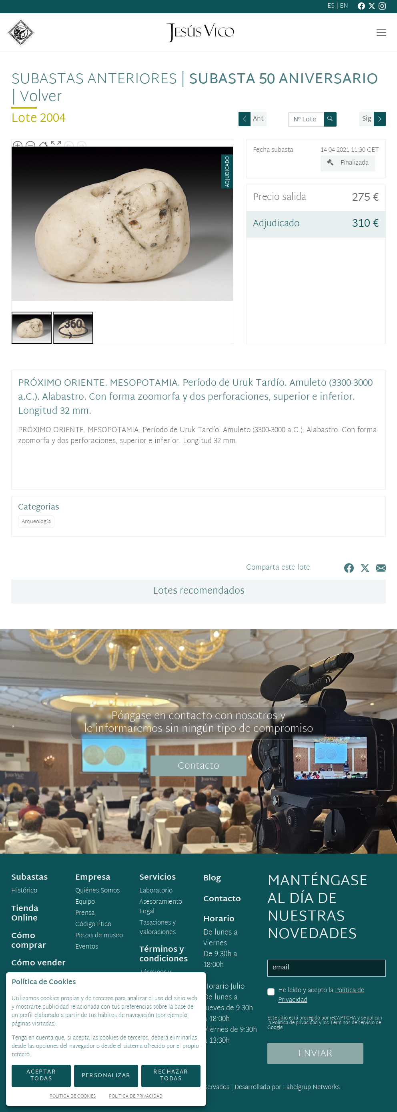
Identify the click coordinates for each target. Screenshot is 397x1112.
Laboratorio (155, 891)
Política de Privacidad (135, 1097)
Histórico (24, 891)
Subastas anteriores (94, 79)
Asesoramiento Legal (160, 907)
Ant (258, 119)
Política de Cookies (73, 1097)
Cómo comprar (28, 941)
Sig (366, 119)
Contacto (198, 766)
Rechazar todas (170, 1075)
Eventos (86, 947)
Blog (212, 878)
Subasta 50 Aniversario (283, 79)
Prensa (84, 913)
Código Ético (93, 925)
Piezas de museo (99, 936)
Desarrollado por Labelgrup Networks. (288, 1088)
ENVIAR (315, 1054)
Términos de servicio (352, 1023)
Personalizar (106, 1076)
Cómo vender (38, 963)
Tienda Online (24, 913)
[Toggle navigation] (381, 32)
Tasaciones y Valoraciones (157, 928)
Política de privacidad (295, 1023)
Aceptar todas (41, 1075)
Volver (41, 97)
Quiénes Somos (97, 891)
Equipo (85, 902)
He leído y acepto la (321, 995)
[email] (326, 968)
